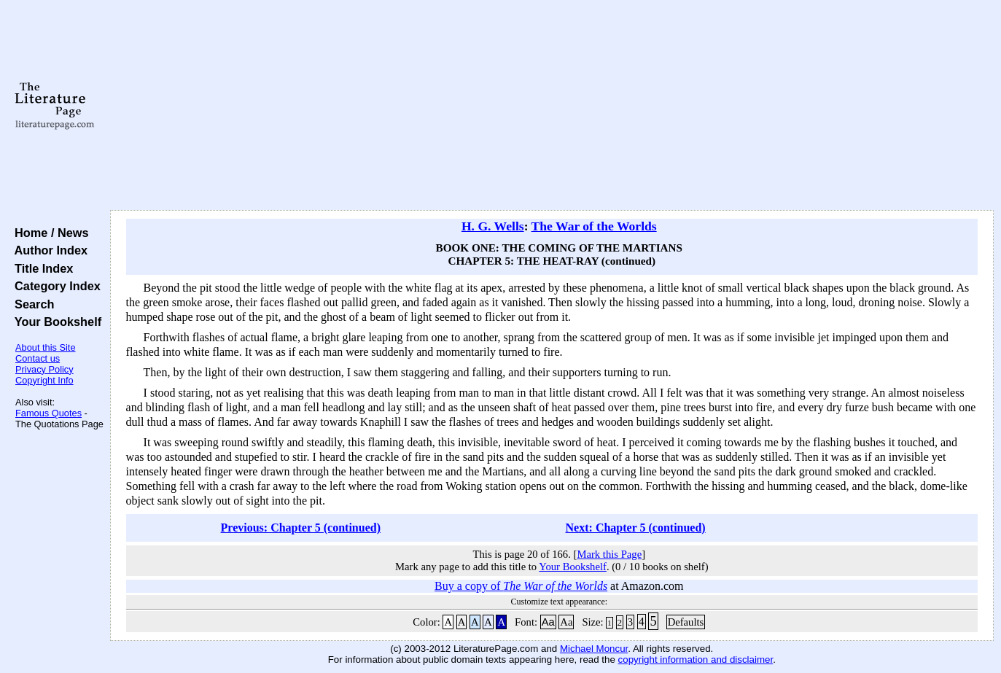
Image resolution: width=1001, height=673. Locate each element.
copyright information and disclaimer (696, 659)
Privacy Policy (44, 369)
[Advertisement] (551, 106)
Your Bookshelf (54, 321)
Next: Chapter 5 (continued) (636, 527)
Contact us (37, 358)
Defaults (686, 622)
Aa (548, 622)
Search (31, 304)
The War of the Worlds (594, 226)
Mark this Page (609, 554)
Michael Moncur (594, 648)
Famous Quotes (48, 413)
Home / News (48, 232)
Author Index (47, 250)
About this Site (45, 347)
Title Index (40, 268)
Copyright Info (44, 380)
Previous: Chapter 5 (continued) (301, 527)
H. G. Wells (492, 226)
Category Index (54, 285)
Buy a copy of (521, 586)
